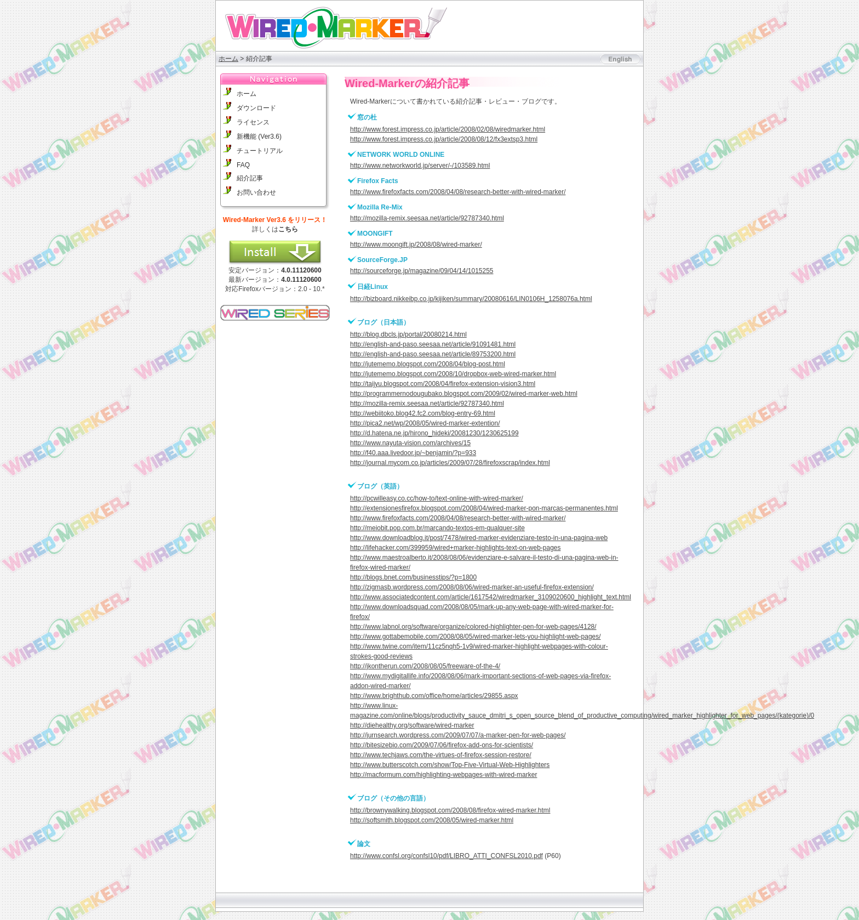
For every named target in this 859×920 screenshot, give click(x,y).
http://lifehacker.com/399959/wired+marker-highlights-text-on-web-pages (455, 548)
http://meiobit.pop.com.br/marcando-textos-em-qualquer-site (437, 528)
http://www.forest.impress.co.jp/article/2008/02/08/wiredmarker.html (447, 129)
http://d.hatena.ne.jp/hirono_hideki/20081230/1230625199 (434, 433)
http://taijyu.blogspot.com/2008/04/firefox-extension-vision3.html (442, 384)
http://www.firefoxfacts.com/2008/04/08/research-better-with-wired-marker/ (457, 192)
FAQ (243, 165)
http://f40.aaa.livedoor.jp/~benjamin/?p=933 (413, 453)
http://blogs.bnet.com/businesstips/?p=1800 (413, 577)
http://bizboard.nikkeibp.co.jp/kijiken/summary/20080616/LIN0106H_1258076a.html (471, 299)
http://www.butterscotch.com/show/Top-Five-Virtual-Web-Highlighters (449, 765)
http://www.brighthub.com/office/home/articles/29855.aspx (434, 696)
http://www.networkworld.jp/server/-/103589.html (420, 165)
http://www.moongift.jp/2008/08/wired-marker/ (416, 244)
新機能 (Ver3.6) (259, 136)
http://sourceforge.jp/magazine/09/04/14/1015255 (422, 271)
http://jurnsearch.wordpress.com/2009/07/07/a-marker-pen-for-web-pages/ (458, 735)
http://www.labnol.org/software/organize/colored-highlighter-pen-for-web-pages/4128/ (473, 627)
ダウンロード (256, 108)
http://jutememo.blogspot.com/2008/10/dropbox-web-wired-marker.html (453, 374)
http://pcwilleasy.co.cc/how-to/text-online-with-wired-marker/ (436, 498)
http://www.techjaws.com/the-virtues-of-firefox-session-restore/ (440, 755)
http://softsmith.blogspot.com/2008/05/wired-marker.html (431, 820)
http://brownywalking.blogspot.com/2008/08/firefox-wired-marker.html (450, 810)
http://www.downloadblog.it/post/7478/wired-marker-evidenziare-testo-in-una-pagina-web (479, 538)
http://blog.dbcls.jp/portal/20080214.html (408, 334)
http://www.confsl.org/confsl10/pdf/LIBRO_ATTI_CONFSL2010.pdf (446, 856)
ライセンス (253, 122)
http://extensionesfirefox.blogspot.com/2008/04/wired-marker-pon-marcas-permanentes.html (484, 508)
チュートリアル (260, 151)
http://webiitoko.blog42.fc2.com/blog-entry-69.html (422, 413)
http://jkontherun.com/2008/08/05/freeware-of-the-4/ (425, 666)
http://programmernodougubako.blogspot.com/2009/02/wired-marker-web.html (463, 393)
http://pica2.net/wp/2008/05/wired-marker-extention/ (425, 423)
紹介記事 (250, 178)
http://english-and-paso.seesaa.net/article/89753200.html (433, 354)
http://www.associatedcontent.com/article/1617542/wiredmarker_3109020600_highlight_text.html (490, 597)
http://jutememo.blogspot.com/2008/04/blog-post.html (427, 364)
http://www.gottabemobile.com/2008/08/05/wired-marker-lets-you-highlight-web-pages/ (475, 636)
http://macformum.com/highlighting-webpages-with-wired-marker (443, 775)
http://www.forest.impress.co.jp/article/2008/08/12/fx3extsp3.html (443, 139)
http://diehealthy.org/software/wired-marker (412, 725)
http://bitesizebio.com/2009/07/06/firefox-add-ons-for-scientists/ (441, 745)
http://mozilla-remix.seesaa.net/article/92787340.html (427, 218)
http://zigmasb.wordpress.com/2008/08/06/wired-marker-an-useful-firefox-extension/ (472, 587)
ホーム (228, 59)
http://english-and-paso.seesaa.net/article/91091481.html (433, 344)
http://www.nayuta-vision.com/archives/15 (410, 443)
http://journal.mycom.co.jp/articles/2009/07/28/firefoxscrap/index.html (450, 463)
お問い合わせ (256, 192)
